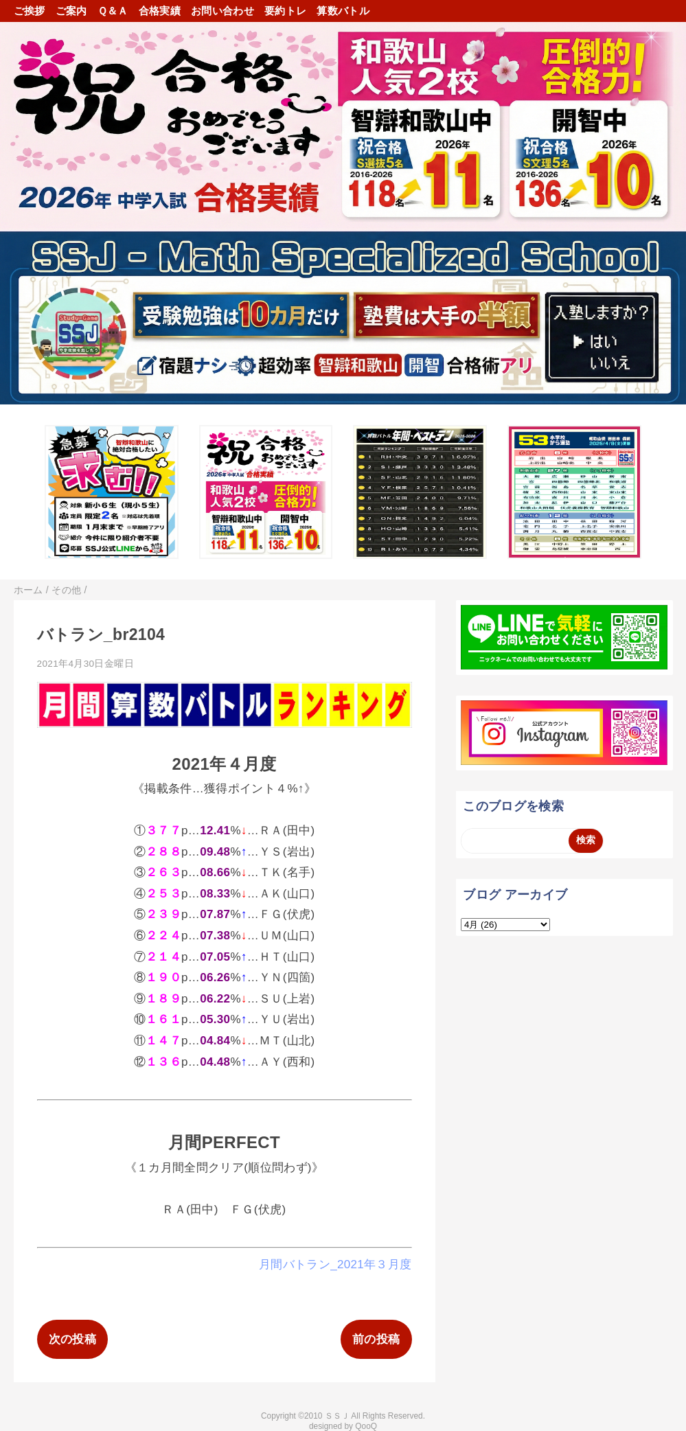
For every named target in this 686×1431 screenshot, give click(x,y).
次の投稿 (72, 1339)
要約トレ (285, 10)
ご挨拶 (29, 10)
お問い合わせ (222, 10)
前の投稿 (376, 1339)
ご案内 (71, 10)
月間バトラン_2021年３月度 (335, 1264)
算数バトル (343, 10)
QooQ (366, 1426)
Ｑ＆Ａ (113, 10)
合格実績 (160, 10)
